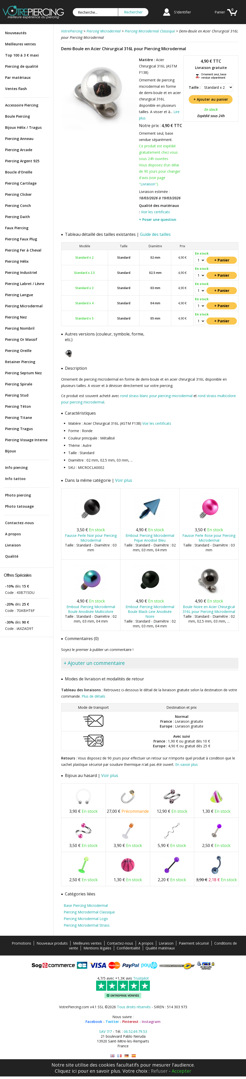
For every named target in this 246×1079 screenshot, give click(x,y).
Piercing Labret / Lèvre (24, 283)
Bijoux (10, 451)
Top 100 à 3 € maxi (22, 55)
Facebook (93, 1021)
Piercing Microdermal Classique (89, 912)
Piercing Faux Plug (21, 239)
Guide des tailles (155, 234)
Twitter (112, 1021)
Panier (220, 12)
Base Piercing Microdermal (86, 905)
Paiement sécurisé (194, 943)
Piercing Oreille (18, 350)
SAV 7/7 (105, 1031)
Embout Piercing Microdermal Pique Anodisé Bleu (150, 538)
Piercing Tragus (19, 428)
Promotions (21, 943)
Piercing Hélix (17, 261)
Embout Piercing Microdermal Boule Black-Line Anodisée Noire (150, 611)
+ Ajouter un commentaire (94, 663)
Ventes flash (16, 88)
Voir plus (123, 480)
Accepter (181, 1071)
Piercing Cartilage (21, 183)
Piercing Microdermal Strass (87, 925)
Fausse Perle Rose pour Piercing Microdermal (208, 538)
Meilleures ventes (20, 44)
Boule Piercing (17, 116)
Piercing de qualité (21, 66)
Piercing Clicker (18, 194)
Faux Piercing (16, 227)
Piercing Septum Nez (23, 372)
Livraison (13, 545)
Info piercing (16, 467)
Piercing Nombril (19, 328)
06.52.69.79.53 (135, 1031)
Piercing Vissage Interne (26, 439)
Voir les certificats (155, 211)
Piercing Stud (16, 395)
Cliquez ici (66, 1071)
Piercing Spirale (18, 384)
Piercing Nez (16, 317)
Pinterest (130, 1021)
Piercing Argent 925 (22, 160)
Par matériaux (18, 77)
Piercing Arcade (18, 149)
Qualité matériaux (160, 948)
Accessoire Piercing (21, 105)
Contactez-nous (19, 522)
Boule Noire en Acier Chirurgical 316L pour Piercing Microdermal (209, 609)
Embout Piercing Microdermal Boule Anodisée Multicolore (90, 609)
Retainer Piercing (20, 361)
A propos (13, 534)
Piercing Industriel (21, 272)
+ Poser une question (157, 219)
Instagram (151, 1021)
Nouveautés (15, 32)
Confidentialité (128, 948)
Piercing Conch (18, 205)
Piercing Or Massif (21, 339)
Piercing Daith (17, 216)
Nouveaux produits (52, 943)
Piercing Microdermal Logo (86, 918)
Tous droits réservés (134, 1006)
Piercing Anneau (19, 138)
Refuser (159, 1071)
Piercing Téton (18, 406)
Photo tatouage (19, 506)
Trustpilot (141, 978)
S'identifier (182, 12)
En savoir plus (186, 764)
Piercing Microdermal (24, 306)
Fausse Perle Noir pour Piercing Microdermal (91, 538)
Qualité (11, 556)
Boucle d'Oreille (18, 172)
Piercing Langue (19, 294)
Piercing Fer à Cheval (23, 250)
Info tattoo (15, 478)
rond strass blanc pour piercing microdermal (156, 395)
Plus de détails (93, 696)
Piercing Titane (18, 417)
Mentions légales (97, 948)
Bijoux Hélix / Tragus (23, 127)
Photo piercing (18, 495)
